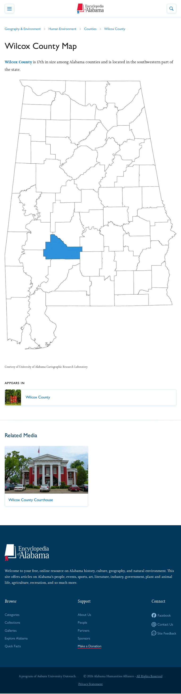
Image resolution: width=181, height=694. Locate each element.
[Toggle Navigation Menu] (9, 8)
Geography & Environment (23, 28)
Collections (12, 622)
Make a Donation (90, 646)
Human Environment (63, 28)
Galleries (11, 630)
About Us (84, 614)
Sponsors (84, 638)
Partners (84, 630)
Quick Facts (13, 646)
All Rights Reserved (149, 677)
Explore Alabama (16, 638)
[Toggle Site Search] (171, 8)
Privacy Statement (90, 685)
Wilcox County (115, 28)
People (83, 622)
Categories (12, 614)
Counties (91, 28)
